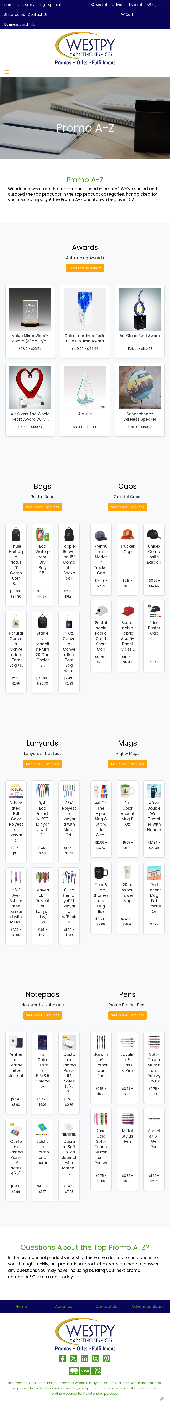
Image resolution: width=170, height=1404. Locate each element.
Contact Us (38, 14)
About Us (63, 1306)
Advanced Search (148, 1306)
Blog (41, 4)
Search (99, 4)
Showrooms (14, 14)
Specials (55, 4)
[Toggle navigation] (7, 72)
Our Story (26, 4)
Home (9, 4)
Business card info (19, 24)
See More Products (85, 268)
